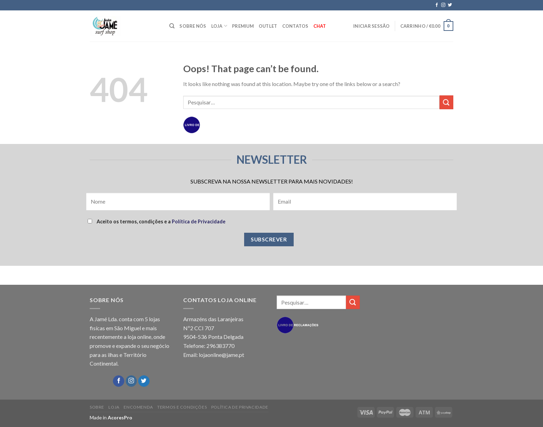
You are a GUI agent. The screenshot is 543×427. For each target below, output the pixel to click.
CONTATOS (295, 26)
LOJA (219, 26)
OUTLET (268, 26)
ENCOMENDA (138, 407)
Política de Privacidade (198, 221)
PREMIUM (243, 26)
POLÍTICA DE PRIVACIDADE (239, 407)
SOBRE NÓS (192, 26)
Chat (319, 26)
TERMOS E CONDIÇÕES (182, 407)
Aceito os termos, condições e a (156, 221)
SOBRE (97, 407)
